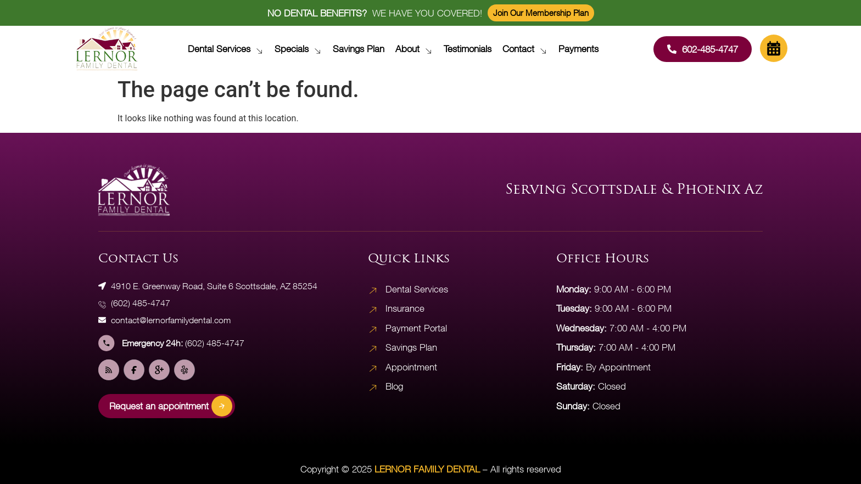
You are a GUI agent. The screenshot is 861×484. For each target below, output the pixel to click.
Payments (578, 48)
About (416, 48)
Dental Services (228, 48)
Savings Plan (358, 48)
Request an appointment (170, 406)
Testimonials (467, 48)
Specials (301, 48)
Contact (527, 48)
